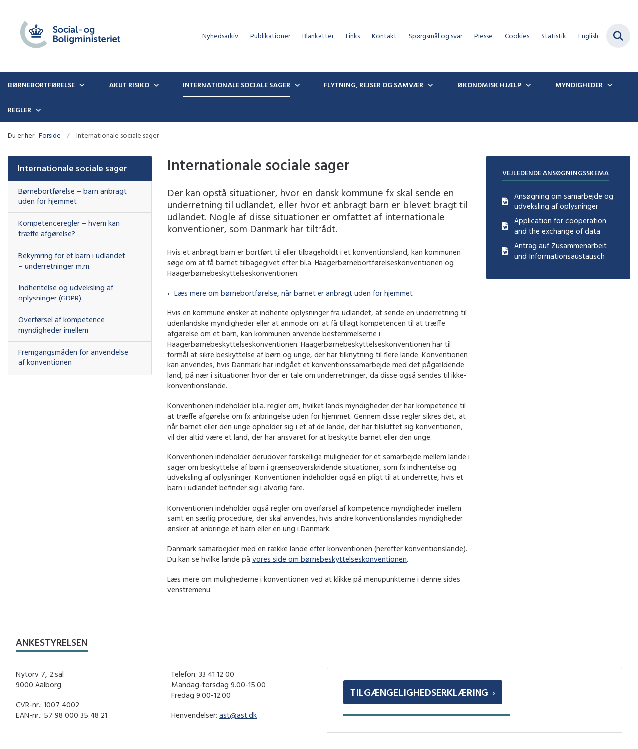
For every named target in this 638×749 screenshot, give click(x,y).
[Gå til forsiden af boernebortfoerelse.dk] (66, 36)
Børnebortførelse (41, 84)
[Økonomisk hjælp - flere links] (527, 85)
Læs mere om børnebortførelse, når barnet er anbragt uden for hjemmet (293, 293)
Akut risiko (129, 84)
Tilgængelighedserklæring (419, 692)
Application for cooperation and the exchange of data (560, 226)
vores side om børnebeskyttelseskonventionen (329, 559)
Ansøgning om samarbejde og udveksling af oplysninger (563, 201)
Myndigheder (579, 84)
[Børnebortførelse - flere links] (81, 85)
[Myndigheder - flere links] (609, 85)
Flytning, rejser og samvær (373, 84)
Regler (19, 109)
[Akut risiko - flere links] (155, 85)
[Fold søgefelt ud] (618, 36)
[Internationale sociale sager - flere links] (296, 85)
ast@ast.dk (238, 715)
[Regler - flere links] (37, 110)
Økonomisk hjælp (489, 84)
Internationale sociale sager (236, 84)
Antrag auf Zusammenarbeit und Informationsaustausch (560, 251)
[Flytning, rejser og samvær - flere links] (429, 85)
